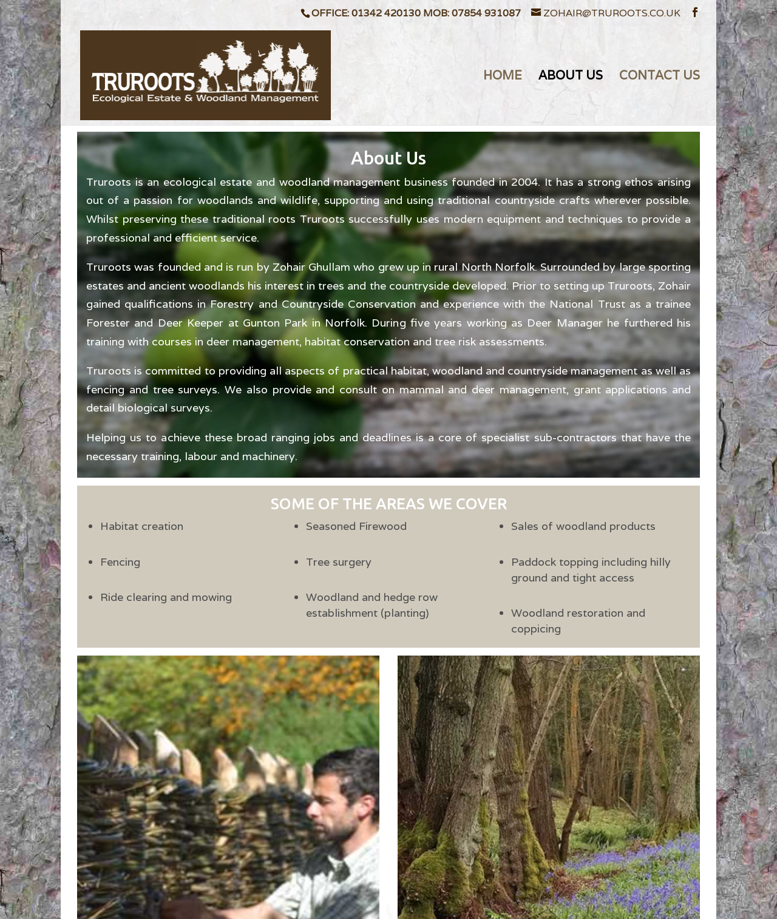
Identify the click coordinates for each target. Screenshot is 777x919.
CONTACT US (659, 77)
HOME (502, 77)
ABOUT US (570, 77)
